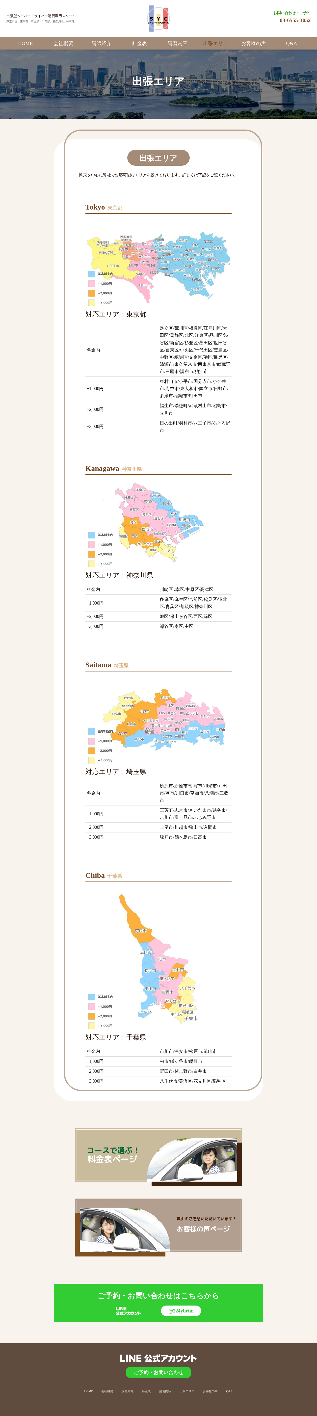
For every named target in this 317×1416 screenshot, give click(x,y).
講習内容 (177, 43)
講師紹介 (101, 43)
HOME (25, 43)
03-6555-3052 (295, 20)
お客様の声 (253, 43)
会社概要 (63, 43)
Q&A (291, 43)
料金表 (139, 43)
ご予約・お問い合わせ (158, 1372)
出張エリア (215, 43)
